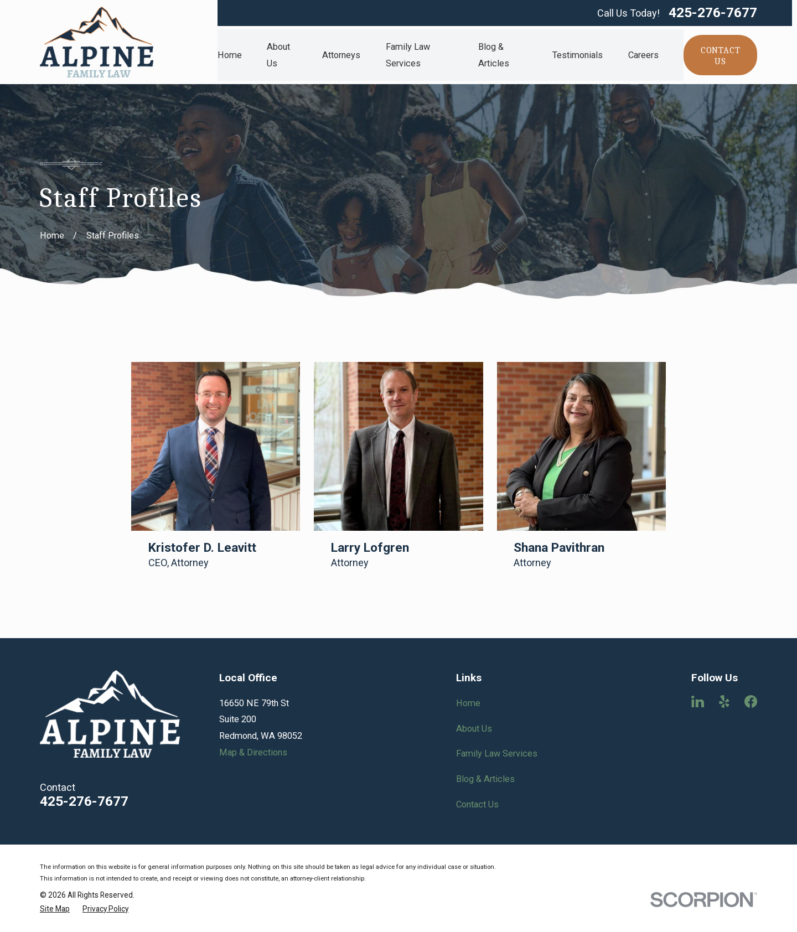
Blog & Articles (485, 779)
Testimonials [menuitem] (577, 55)
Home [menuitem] (230, 55)
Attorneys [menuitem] (341, 55)
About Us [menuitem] (278, 55)
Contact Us (477, 804)
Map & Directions (253, 752)
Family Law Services (496, 753)
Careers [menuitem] (643, 55)
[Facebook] (750, 701)
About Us (474, 728)
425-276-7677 (713, 13)
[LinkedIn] (697, 701)
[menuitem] (55, 909)
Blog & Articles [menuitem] (493, 55)
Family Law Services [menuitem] (408, 55)
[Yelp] (724, 701)
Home (468, 703)
